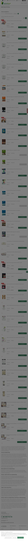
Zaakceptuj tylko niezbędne (8, 537)
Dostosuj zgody (15, 537)
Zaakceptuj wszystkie (20, 537)
